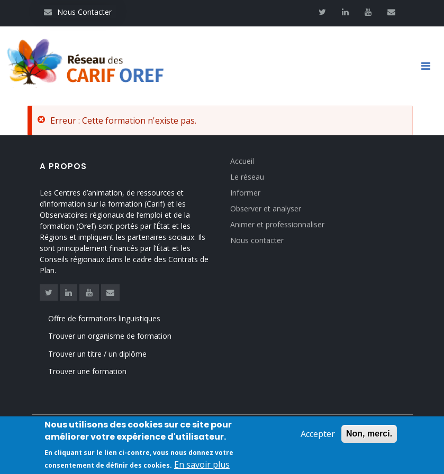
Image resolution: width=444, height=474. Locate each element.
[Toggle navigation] (430, 66)
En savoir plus (202, 465)
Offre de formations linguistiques (104, 318)
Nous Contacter (78, 12)
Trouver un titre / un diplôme (97, 354)
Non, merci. (369, 434)
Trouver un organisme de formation (109, 336)
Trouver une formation (87, 371)
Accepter (318, 435)
